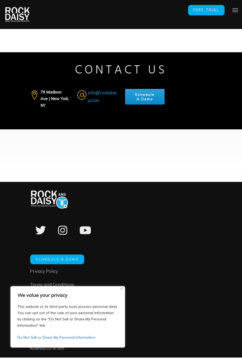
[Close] (121, 288)
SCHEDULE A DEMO (57, 259)
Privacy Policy (44, 271)
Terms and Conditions (52, 285)
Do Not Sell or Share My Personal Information (56, 337)
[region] (67, 317)
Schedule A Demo (145, 97)
